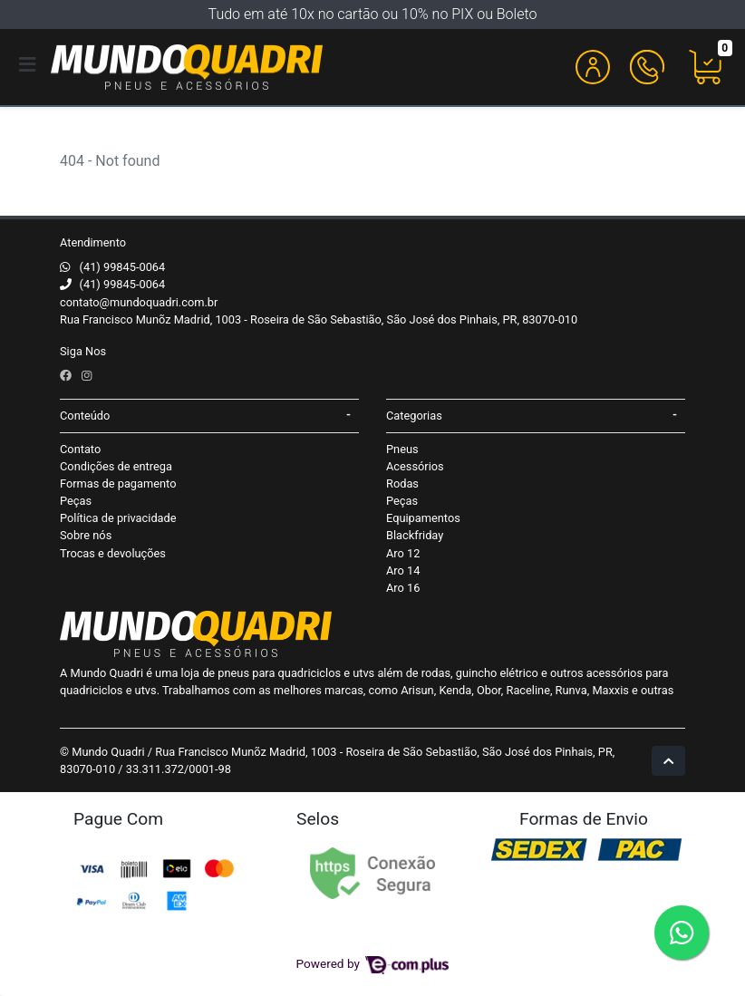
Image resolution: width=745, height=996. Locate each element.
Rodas (402, 483)
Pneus (402, 449)
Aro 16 (403, 588)
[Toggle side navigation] (29, 66)
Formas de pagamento (118, 483)
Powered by (373, 963)
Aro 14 (403, 570)
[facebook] (67, 375)
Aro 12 (403, 553)
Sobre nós (85, 535)
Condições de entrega (116, 466)
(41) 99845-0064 (123, 267)
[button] (592, 67)
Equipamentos (423, 518)
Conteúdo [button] (85, 415)
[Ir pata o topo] (668, 761)
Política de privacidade (118, 518)
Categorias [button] (414, 415)
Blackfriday (414, 535)
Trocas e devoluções (113, 553)
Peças (76, 501)
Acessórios (415, 466)
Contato (80, 449)
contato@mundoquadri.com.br (139, 302)
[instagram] (87, 375)
